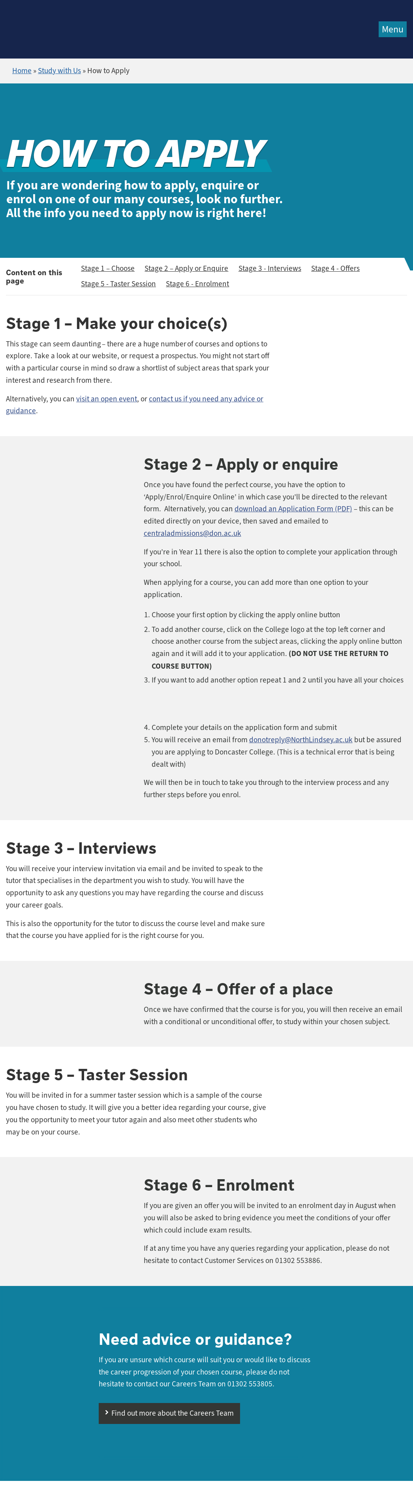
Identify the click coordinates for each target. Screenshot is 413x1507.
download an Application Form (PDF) (293, 509)
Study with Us (59, 71)
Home (22, 71)
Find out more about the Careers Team (172, 1413)
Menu (393, 29)
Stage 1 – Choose (108, 268)
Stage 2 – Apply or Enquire (186, 268)
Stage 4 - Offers (335, 268)
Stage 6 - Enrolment (197, 284)
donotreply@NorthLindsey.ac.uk (301, 740)
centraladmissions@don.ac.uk (192, 533)
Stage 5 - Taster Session (118, 284)
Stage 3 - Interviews (269, 268)
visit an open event (106, 399)
